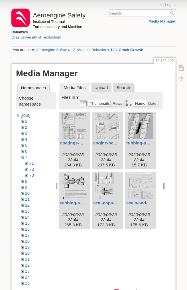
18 (27, 241)
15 (27, 223)
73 (31, 175)
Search (173, 13)
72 (31, 169)
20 (27, 253)
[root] (26, 115)
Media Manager (162, 21)
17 (27, 235)
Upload (101, 87)
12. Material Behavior (88, 50)
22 (27, 265)
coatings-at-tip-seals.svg (85, 142)
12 (27, 205)
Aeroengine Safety (51, 50)
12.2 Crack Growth (126, 50)
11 (27, 199)
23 (27, 271)
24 (27, 277)
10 (27, 193)
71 (31, 163)
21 (27, 259)
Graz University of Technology (36, 37)
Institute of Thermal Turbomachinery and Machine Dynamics (46, 26)
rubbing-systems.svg (81, 202)
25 (27, 283)
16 (27, 229)
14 (27, 217)
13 (27, 211)
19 (27, 247)
